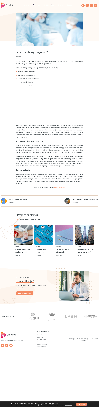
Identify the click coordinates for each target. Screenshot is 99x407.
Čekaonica (20, 5)
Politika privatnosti (42, 344)
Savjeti (17, 247)
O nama (44, 5)
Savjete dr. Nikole (59, 187)
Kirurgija (39, 247)
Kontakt (54, 5)
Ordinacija (10, 5)
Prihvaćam (81, 404)
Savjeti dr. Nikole (33, 5)
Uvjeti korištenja (41, 346)
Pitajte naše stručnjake (25, 293)
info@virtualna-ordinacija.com (14, 340)
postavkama (68, 405)
